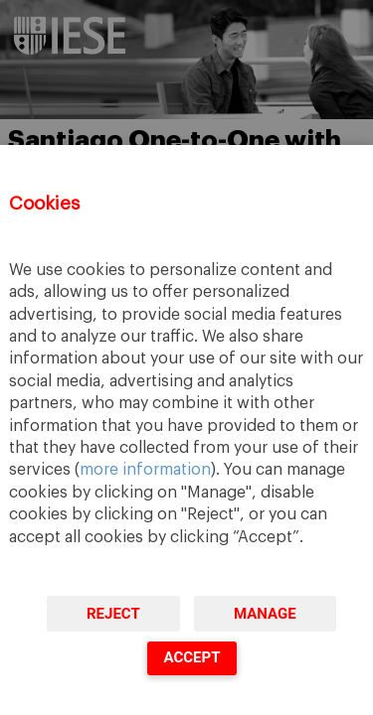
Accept (191, 657)
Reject (113, 614)
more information (145, 470)
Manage (265, 614)
